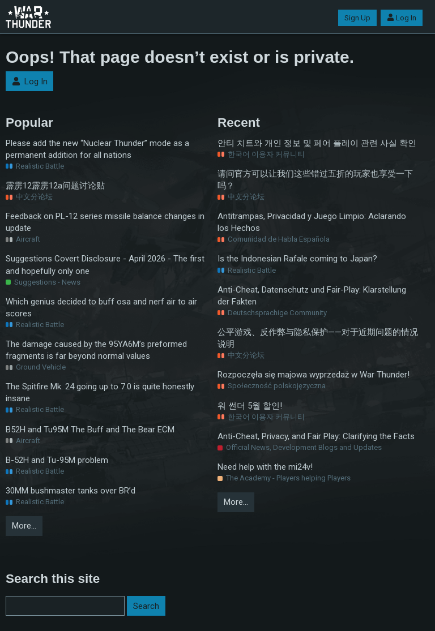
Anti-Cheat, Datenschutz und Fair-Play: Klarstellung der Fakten (312, 296)
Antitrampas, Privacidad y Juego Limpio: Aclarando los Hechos (312, 222)
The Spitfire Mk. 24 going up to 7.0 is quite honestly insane (100, 392)
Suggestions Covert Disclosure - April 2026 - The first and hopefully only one (105, 265)
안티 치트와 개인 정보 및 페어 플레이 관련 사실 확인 (317, 143)
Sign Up (357, 18)
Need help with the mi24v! (265, 467)
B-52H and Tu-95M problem (57, 460)
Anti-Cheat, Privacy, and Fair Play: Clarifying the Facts (316, 436)
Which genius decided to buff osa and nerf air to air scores (101, 308)
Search (146, 606)
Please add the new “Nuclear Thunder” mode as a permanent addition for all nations (97, 149)
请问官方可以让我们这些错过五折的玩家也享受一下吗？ (315, 180)
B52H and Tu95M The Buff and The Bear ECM (90, 429)
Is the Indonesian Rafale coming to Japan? (297, 259)
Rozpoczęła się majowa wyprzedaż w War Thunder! (314, 375)
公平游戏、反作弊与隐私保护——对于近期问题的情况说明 (318, 338)
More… (24, 526)
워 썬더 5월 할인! (250, 406)
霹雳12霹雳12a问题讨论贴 (55, 186)
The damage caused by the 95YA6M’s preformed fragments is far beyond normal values (96, 350)
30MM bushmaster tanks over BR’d (70, 491)
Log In (401, 18)
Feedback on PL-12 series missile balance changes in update (105, 222)
